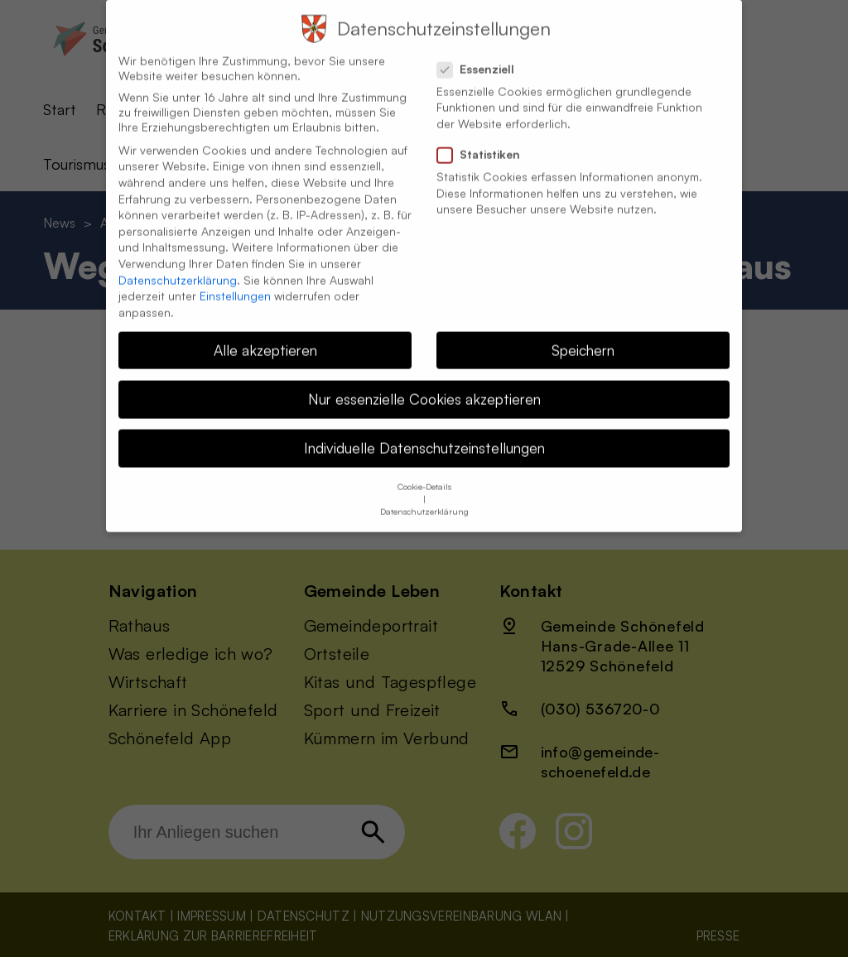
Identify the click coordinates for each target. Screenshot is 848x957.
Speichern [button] (583, 334)
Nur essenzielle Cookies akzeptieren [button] (424, 383)
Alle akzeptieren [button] (265, 334)
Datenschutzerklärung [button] (424, 497)
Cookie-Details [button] (424, 472)
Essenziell (482, 53)
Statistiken (485, 139)
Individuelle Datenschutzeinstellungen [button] (424, 432)
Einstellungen (235, 280)
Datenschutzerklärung (177, 264)
